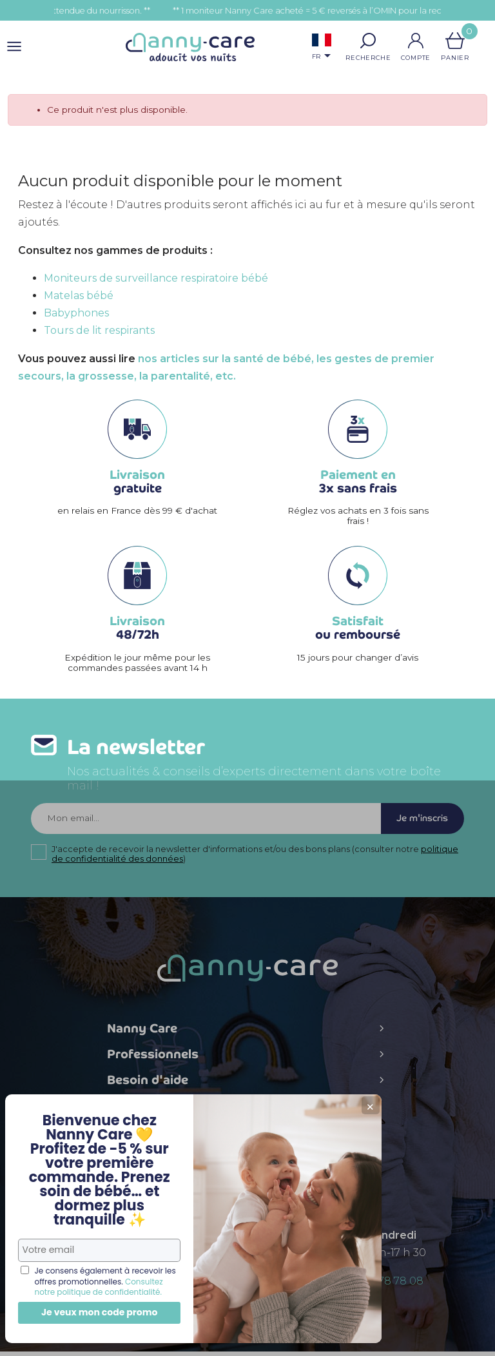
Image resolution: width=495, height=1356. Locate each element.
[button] (368, 40)
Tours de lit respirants (99, 330)
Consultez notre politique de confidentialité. (94, 1281)
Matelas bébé (78, 295)
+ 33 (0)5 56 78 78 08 (371, 1285)
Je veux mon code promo (97, 1312)
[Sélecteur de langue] (321, 48)
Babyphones (76, 313)
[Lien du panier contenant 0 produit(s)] (455, 40)
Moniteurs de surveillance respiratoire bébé (156, 278)
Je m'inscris (417, 820)
